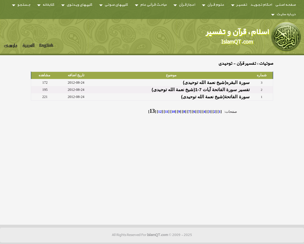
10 (173, 112)
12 (160, 112)
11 (166, 112)
